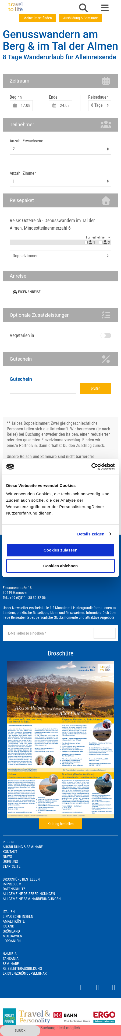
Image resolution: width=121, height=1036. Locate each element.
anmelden (105, 633)
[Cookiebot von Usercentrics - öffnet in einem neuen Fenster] (91, 466)
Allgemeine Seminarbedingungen (32, 899)
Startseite (11, 866)
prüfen (96, 388)
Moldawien (12, 936)
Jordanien (12, 941)
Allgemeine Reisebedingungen (29, 894)
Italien (9, 912)
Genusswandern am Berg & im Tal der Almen (60, 40)
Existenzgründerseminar (25, 973)
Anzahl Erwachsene (26, 140)
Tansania (11, 958)
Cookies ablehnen (60, 566)
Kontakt (10, 851)
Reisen (8, 842)
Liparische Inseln (18, 916)
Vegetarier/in (22, 335)
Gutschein (21, 379)
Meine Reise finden (37, 18)
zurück (20, 1031)
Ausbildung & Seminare (80, 18)
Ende (53, 97)
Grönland (11, 931)
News (7, 856)
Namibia (10, 954)
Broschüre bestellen (21, 879)
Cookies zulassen (60, 550)
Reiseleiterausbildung (22, 968)
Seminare (11, 964)
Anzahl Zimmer (23, 173)
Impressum (12, 884)
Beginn (16, 97)
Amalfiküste (14, 921)
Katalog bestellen (61, 824)
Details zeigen (90, 534)
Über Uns (10, 861)
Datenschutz (14, 889)
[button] (83, 8)
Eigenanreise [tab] (26, 292)
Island (8, 926)
